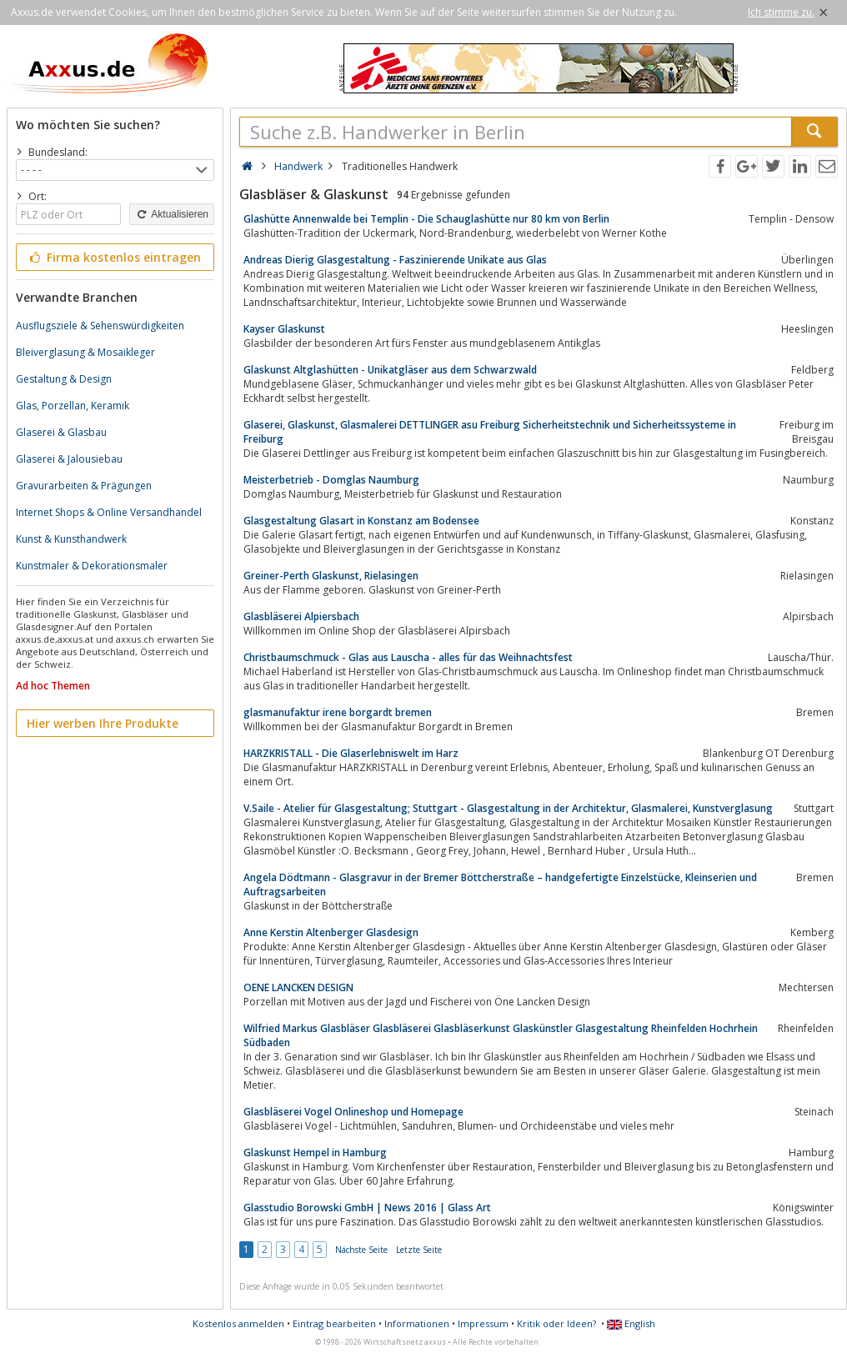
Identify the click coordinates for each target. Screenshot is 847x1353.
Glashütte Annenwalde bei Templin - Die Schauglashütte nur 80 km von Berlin (426, 219)
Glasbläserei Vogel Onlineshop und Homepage (353, 1112)
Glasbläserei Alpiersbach (301, 616)
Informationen (416, 1323)
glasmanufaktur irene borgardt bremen (337, 712)
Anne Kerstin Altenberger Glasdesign (330, 932)
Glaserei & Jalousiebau (69, 459)
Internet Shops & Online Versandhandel (109, 512)
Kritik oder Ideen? (556, 1323)
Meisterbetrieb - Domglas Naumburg (331, 480)
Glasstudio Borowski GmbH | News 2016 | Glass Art (367, 1207)
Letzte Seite (419, 1249)
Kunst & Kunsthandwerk (71, 539)
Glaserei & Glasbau (61, 432)
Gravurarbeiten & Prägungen (84, 486)
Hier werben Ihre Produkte (102, 723)
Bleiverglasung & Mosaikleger (85, 352)
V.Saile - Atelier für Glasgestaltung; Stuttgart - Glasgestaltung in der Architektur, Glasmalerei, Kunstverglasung (508, 808)
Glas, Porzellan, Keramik (72, 405)
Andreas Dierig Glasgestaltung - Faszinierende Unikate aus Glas (395, 260)
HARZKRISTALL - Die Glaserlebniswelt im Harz (351, 753)
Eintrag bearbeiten (334, 1323)
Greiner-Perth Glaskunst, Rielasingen (330, 576)
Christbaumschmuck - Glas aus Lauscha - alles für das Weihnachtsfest (408, 657)
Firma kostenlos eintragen (114, 257)
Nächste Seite (361, 1249)
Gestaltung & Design (64, 379)
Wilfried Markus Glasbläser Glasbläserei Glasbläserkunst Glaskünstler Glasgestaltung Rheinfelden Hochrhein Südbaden (500, 1035)
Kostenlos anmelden (238, 1323)
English (631, 1323)
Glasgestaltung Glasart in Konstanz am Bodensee (361, 521)
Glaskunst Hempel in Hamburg (315, 1152)
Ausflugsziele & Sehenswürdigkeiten (100, 325)
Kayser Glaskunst (284, 329)
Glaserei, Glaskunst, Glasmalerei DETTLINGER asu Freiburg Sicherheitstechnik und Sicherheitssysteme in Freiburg (489, 432)
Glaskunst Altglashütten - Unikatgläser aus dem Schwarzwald (390, 370)
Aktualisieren (171, 214)
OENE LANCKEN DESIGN (298, 987)
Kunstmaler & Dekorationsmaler (92, 566)
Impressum (483, 1323)
